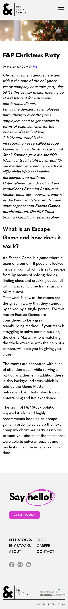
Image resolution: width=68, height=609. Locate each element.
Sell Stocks (20, 540)
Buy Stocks (20, 546)
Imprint (41, 604)
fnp (35, 66)
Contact (45, 551)
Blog (41, 540)
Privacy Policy (56, 604)
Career (43, 546)
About (15, 551)
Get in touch (24, 515)
